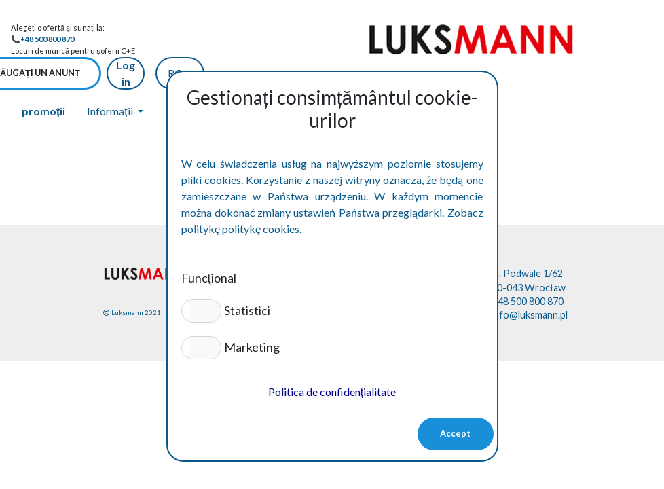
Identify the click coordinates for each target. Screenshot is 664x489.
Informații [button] (110, 77)
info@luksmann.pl (530, 281)
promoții (43, 77)
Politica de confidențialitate (332, 391)
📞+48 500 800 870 (42, 39)
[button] (201, 310)
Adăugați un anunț (462, 39)
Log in (554, 39)
